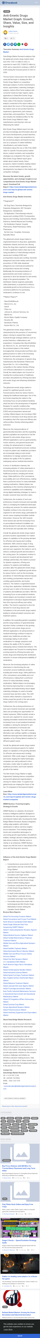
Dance (26, 1118)
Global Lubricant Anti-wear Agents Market (18, 986)
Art (3, 1118)
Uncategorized (17, 1133)
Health (15, 1124)
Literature (33, 1124)
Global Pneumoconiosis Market (14, 1010)
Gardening (6, 1124)
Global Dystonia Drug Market (13, 1005)
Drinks (34, 1118)
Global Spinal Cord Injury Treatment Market (18, 975)
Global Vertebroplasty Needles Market (17, 970)
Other (6, 11)
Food (18, 1121)
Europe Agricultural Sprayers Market (16, 1007)
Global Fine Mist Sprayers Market (15, 959)
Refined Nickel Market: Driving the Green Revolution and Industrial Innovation (18, 1313)
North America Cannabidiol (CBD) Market (18, 922)
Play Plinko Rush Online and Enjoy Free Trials (17, 1205)
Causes (10, 1118)
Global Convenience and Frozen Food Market (19, 919)
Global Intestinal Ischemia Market (15, 973)
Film (3, 1121)
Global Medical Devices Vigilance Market (18, 935)
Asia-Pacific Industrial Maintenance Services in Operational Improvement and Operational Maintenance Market (19, 994)
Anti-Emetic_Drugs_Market (14, 1098)
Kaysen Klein (7, 1178)
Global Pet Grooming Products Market (17, 917)
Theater (33, 1130)
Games (25, 1121)
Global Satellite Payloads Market (15, 948)
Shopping (15, 1130)
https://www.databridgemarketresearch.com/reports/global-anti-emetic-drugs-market (20, 189)
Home (24, 1124)
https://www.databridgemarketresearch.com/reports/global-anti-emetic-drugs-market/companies (19, 797)
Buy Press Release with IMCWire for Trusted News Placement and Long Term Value (18, 1168)
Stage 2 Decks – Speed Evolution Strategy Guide (19, 1241)
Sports (24, 1130)
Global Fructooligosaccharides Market (17, 989)
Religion (5, 1130)
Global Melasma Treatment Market (15, 983)
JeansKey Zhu (8, 1286)
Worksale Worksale (9, 1214)
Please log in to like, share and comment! (14, 1106)
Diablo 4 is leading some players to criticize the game (19, 1277)
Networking (13, 1127)
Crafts (18, 1118)
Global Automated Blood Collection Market (18, 951)
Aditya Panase (13, 31)
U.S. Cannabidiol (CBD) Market (14, 962)
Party (31, 1127)
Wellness (5, 1133)
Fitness (11, 1121)
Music (4, 1127)
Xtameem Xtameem (9, 1250)
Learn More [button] (8, 1329)
